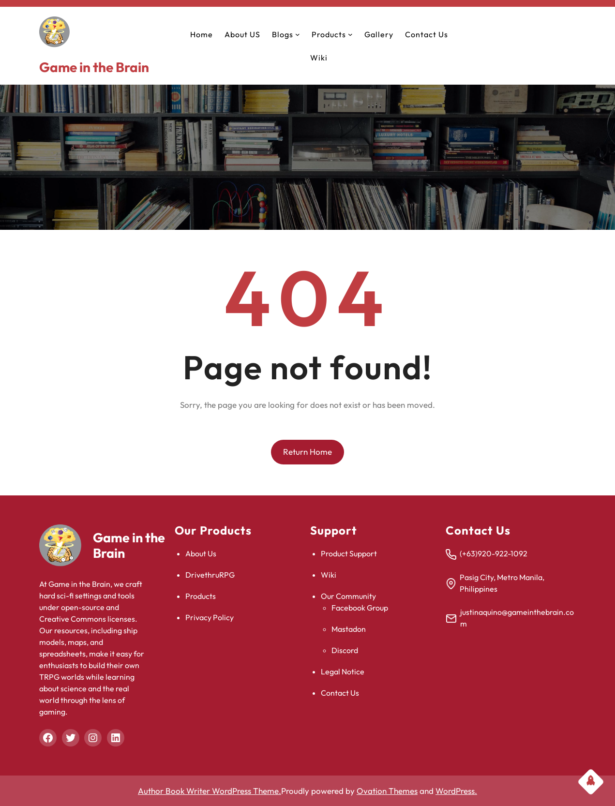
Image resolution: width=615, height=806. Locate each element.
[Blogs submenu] (297, 34)
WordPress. (456, 791)
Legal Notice (342, 671)
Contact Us (340, 693)
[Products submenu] (350, 34)
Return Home (307, 452)
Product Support (349, 553)
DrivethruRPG (210, 575)
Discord (344, 650)
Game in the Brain (94, 67)
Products (200, 596)
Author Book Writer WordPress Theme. (209, 791)
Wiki (328, 575)
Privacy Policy (209, 617)
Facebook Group (359, 607)
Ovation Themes (387, 791)
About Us (200, 553)
